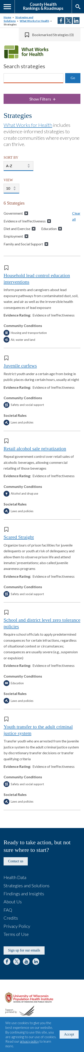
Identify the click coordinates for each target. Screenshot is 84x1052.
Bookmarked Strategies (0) (53, 35)
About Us (13, 901)
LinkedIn (35, 961)
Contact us (15, 861)
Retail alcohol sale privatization (35, 448)
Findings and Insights (24, 893)
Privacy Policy (17, 926)
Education (49, 228)
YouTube (26, 961)
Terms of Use (16, 934)
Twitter (16, 961)
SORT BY (11, 157)
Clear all (76, 216)
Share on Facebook (61, 20)
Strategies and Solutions (27, 885)
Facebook (7, 961)
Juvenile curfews (20, 365)
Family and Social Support (23, 244)
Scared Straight (19, 537)
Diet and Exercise (17, 228)
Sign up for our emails (24, 950)
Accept (69, 1034)
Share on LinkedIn (76, 20)
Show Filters (42, 99)
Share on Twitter (68, 20)
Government (13, 213)
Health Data (15, 877)
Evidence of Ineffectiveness (25, 221)
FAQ (8, 909)
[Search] (33, 78)
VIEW (8, 180)
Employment (13, 236)
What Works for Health (34, 21)
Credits (11, 917)
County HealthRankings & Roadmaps (43, 6)
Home (7, 17)
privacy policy (29, 1041)
